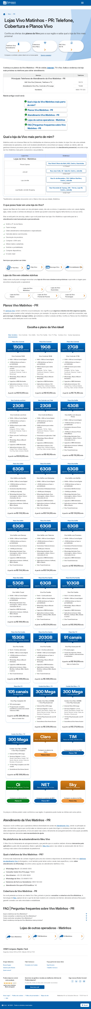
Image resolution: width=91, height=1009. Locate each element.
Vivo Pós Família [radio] (42, 335)
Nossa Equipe (7, 965)
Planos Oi (18, 801)
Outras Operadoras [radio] (74, 335)
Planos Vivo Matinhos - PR (40, 110)
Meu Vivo (46, 846)
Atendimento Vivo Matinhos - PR (43, 115)
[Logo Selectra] (9, 2)
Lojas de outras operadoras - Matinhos (46, 120)
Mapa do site (44, 995)
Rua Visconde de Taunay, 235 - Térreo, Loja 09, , (66, 189)
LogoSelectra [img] (4, 1005)
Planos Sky (73, 801)
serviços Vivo (10, 311)
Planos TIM (73, 753)
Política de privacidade (32, 995)
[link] (10, 982)
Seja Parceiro (50, 965)
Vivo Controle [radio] (23, 335)
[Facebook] (72, 981)
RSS (7, 998)
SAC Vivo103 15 (61, 46)
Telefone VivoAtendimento (8, 47)
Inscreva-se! (34, 987)
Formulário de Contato (31, 965)
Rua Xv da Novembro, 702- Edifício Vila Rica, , (66, 179)
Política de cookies (17, 995)
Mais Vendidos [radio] (12, 335)
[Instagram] (80, 981)
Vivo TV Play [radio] (52, 335)
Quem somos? (7, 970)
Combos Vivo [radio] (62, 335)
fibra (14, 898)
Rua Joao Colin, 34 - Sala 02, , (66, 171)
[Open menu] (82, 3)
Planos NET (45, 801)
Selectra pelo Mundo (9, 967)
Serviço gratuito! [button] (46, 55)
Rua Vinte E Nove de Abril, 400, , (66, 163)
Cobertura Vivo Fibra (34, 46)
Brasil (85, 1005)
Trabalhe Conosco (52, 967)
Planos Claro (45, 755)
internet (50, 68)
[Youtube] (84, 981)
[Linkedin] (76, 981)
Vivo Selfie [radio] (32, 335)
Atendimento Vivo (63, 826)
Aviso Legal (6, 995)
